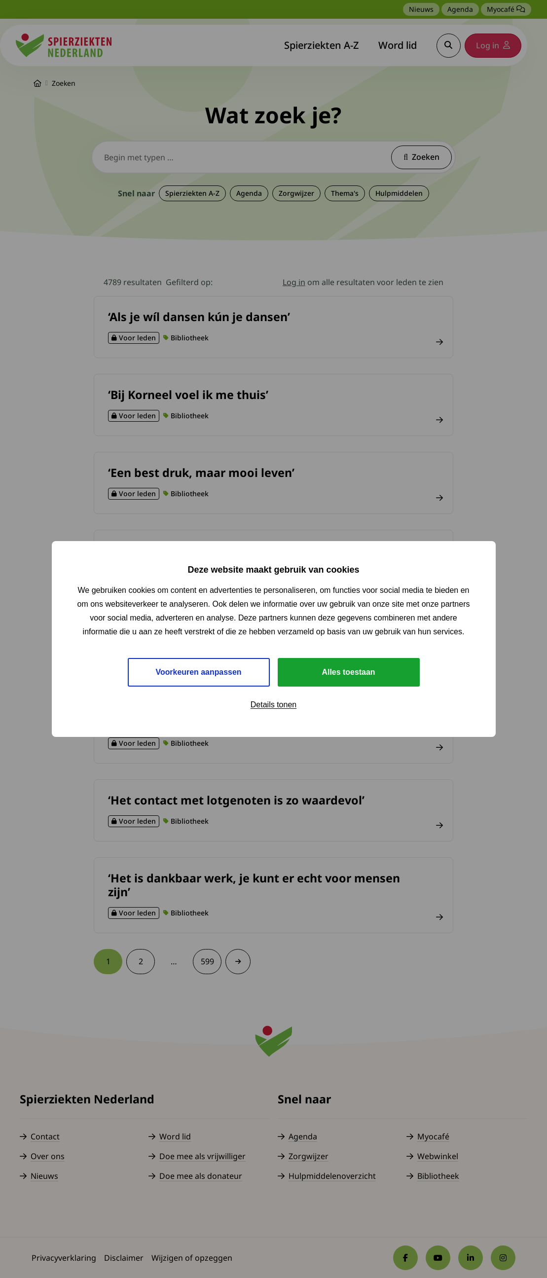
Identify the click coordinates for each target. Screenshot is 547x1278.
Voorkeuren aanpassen (198, 672)
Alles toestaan (348, 672)
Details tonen (273, 704)
